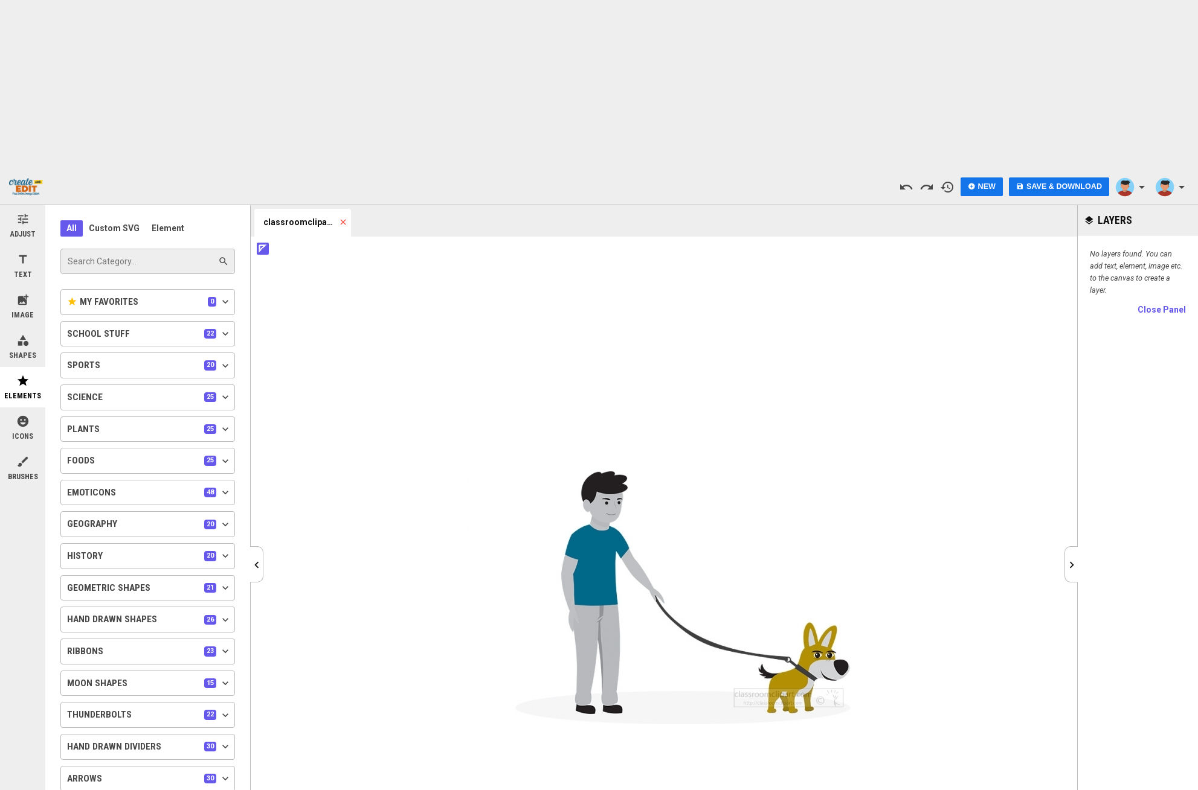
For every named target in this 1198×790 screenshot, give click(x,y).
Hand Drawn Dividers (149, 747)
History (149, 556)
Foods (149, 461)
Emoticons (149, 492)
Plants (149, 429)
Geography (149, 524)
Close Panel (1162, 309)
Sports (149, 366)
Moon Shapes (149, 683)
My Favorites (149, 302)
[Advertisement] (599, 84)
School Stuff (149, 334)
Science (149, 397)
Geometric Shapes (149, 588)
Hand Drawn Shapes (149, 620)
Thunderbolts (149, 715)
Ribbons (149, 651)
